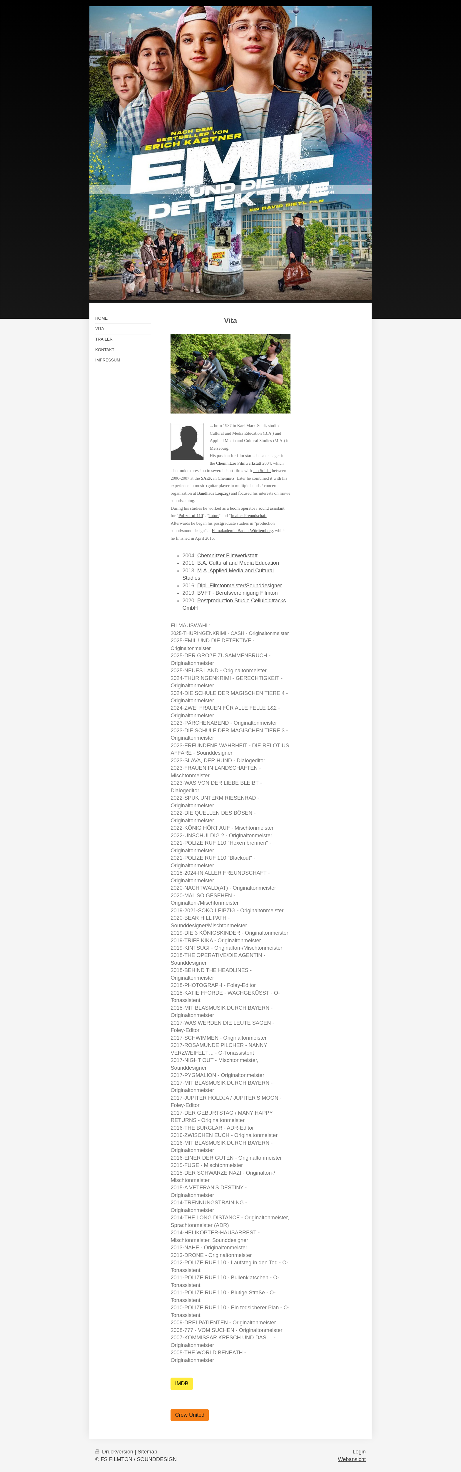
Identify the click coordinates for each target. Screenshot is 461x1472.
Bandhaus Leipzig (212, 493)
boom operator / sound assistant (257, 508)
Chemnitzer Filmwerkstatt (238, 463)
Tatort (213, 515)
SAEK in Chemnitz (217, 478)
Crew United (189, 1415)
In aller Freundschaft (249, 515)
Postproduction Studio (223, 601)
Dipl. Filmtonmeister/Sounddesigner (239, 586)
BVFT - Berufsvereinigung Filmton (237, 593)
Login (359, 1452)
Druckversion (115, 1452)
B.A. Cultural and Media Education (238, 563)
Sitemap (147, 1452)
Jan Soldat (262, 470)
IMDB (181, 1383)
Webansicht (352, 1459)
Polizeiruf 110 (190, 515)
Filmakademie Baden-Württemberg (242, 530)
